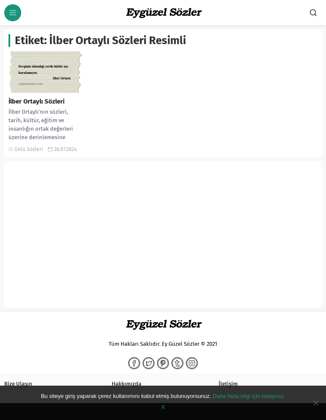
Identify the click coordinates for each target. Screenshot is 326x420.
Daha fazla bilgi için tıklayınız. (249, 396)
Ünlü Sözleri (28, 149)
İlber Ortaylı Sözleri (36, 101)
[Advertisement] (163, 237)
